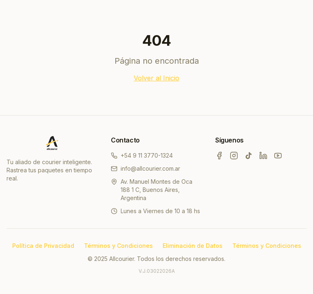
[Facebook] (219, 155)
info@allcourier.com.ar (145, 168)
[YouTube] (278, 155)
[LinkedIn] (263, 155)
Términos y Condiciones (118, 245)
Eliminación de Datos (193, 245)
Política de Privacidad (43, 245)
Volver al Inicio (156, 78)
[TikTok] (249, 155)
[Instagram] (234, 155)
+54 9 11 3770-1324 (142, 155)
